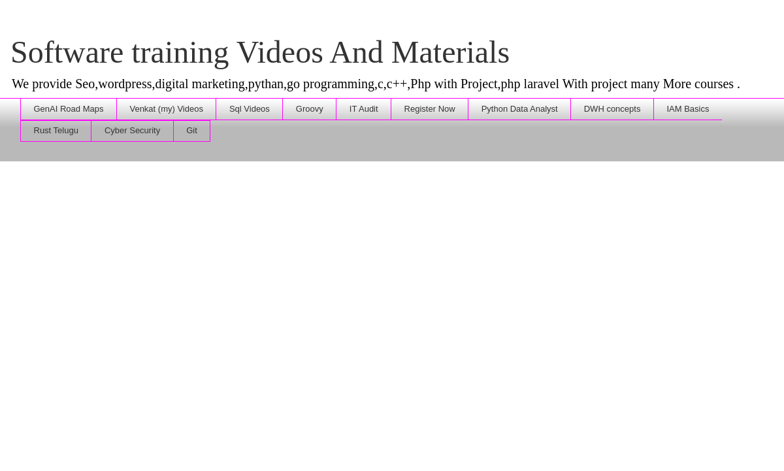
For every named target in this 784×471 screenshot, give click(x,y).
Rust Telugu (56, 130)
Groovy (309, 109)
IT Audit (364, 109)
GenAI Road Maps (69, 109)
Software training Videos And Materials (260, 52)
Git (191, 130)
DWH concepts (612, 109)
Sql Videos (249, 109)
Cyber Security (132, 130)
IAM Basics (687, 109)
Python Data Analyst (520, 109)
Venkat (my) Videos (166, 109)
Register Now (429, 109)
